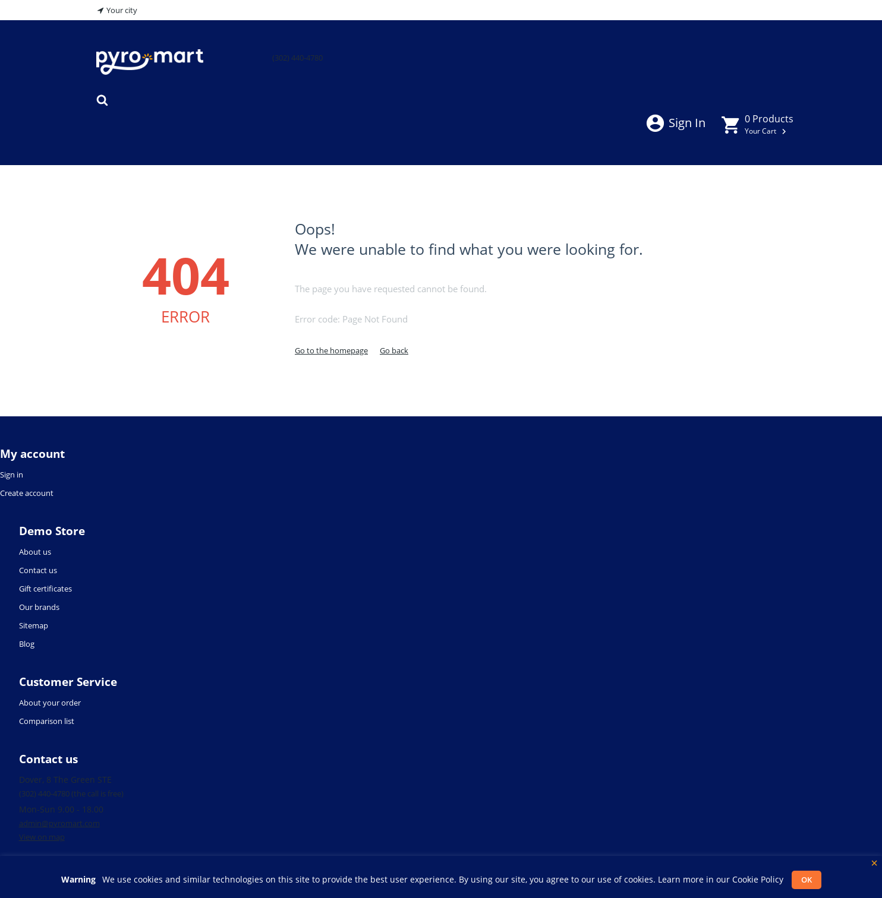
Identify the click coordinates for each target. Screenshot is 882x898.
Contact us (38, 570)
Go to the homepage (331, 350)
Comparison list (46, 721)
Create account (26, 493)
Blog (26, 643)
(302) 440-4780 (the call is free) (71, 793)
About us (35, 551)
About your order (50, 702)
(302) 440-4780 (297, 57)
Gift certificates (45, 588)
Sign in (675, 122)
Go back (394, 350)
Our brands (39, 607)
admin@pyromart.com (59, 823)
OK (806, 879)
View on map (42, 836)
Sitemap (33, 625)
